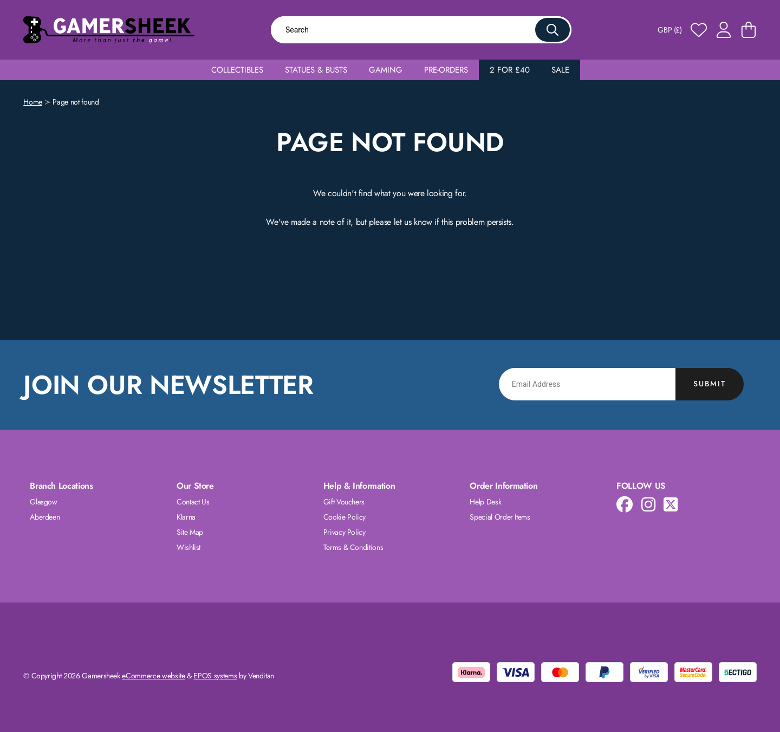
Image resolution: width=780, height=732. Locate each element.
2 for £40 (510, 69)
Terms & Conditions (353, 547)
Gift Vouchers (344, 501)
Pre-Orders (446, 69)
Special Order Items (500, 516)
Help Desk (485, 501)
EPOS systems (215, 675)
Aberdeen (45, 516)
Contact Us (193, 501)
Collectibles (237, 69)
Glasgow (43, 501)
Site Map (190, 532)
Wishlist (188, 547)
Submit (709, 383)
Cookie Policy (344, 516)
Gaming (385, 69)
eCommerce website (153, 675)
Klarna (186, 516)
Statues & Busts (316, 69)
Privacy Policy (344, 532)
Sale (560, 69)
